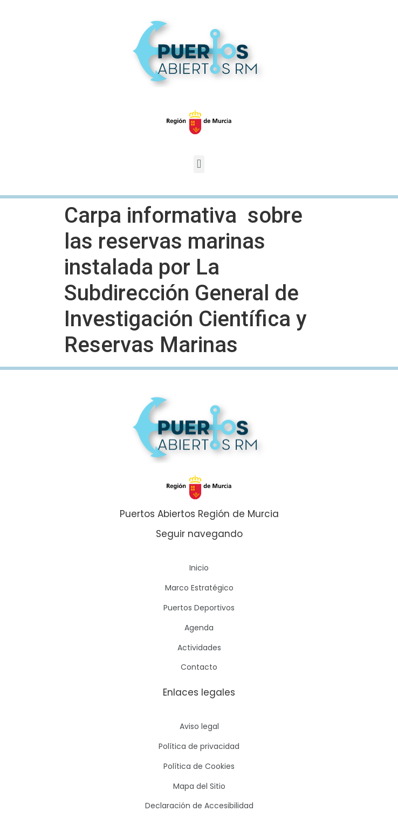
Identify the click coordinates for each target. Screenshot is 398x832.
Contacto (199, 667)
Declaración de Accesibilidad (199, 805)
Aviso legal (199, 726)
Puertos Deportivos (199, 607)
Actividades (199, 647)
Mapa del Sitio (199, 786)
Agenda (199, 627)
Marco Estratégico (199, 587)
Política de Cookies (199, 766)
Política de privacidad (199, 746)
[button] (199, 164)
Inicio (199, 567)
